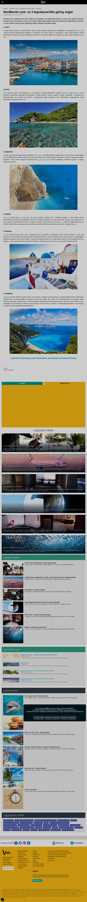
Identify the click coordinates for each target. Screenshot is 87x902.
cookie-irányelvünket (70, 710)
